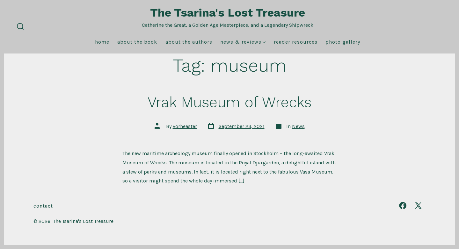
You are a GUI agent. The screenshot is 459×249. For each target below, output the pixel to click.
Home (102, 42)
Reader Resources (295, 42)
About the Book (137, 42)
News (298, 126)
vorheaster (185, 126)
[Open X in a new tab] (418, 205)
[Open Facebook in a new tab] (403, 205)
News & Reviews (243, 42)
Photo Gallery (342, 42)
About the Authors (188, 42)
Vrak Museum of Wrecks (229, 102)
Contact (43, 206)
